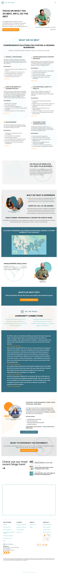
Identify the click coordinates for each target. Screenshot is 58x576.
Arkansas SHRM (18, 266)
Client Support (46, 527)
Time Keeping (20, 529)
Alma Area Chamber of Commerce (15, 321)
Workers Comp (7, 538)
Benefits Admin (7, 529)
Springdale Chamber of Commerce (42, 319)
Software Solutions (8, 535)
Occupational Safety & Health (9, 533)
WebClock (19, 532)
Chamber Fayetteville (15, 325)
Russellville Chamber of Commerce (42, 321)
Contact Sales (46, 529)
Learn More (6, 79)
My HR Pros (33, 524)
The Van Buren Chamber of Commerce (15, 319)
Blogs (31, 527)
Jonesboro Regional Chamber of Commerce (42, 323)
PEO (4, 540)
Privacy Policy (33, 572)
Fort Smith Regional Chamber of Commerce (15, 323)
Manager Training (21, 527)
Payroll (5, 524)
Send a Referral (47, 532)
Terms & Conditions (26, 572)
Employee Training (21, 524)
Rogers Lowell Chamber (42, 325)
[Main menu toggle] (55, 2)
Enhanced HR (6, 527)
